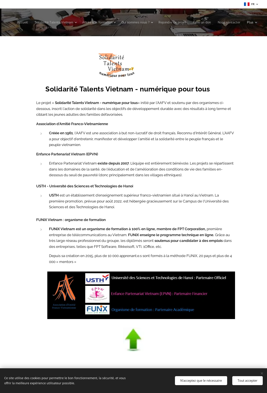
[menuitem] (45, 22)
